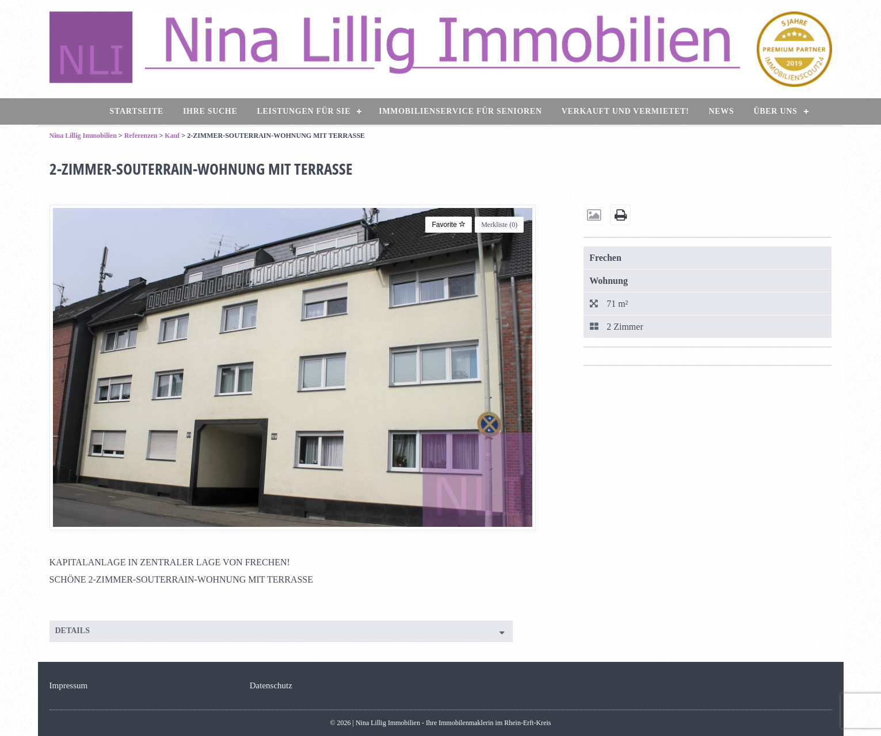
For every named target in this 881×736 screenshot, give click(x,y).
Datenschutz (271, 685)
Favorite (449, 225)
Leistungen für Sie (304, 111)
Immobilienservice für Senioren (460, 111)
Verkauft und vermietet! (625, 111)
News (721, 111)
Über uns (775, 111)
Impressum (68, 685)
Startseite (136, 111)
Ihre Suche (210, 111)
